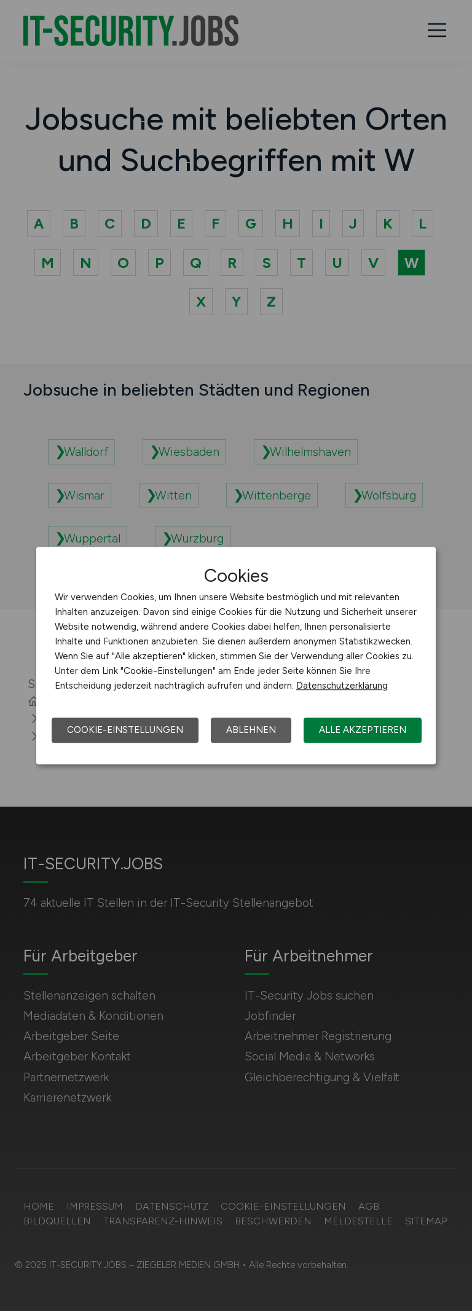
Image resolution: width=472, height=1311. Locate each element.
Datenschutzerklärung (342, 685)
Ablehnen (251, 729)
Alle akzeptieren (362, 729)
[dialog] (236, 655)
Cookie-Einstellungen (125, 729)
